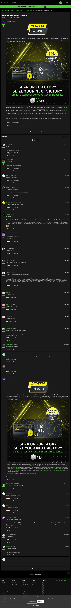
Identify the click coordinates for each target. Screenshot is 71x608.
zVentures (34, 588)
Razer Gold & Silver (29, 10)
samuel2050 (9, 144)
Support (23, 580)
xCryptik (8, 21)
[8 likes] (12, 207)
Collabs (13, 591)
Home (2, 10)
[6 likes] (12, 241)
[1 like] (11, 321)
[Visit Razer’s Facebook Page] (43, 583)
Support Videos (25, 593)
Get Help (23, 582)
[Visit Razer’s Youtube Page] (43, 591)
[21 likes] (12, 153)
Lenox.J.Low (9, 316)
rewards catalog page (57, 470)
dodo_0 (7, 260)
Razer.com (63, 110)
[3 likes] (12, 498)
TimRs (7, 304)
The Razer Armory (19, 10)
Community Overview (9, 10)
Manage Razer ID (25, 591)
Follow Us (44, 580)
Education (4, 593)
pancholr (8, 187)
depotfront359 (9, 505)
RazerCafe (4, 584)
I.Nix (7, 248)
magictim (8, 272)
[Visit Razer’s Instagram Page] (43, 585)
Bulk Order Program (5, 591)
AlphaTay (8, 214)
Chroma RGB (14, 584)
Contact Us (34, 591)
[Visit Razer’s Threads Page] (43, 587)
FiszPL (7, 159)
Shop (3, 580)
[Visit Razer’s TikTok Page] (43, 593)
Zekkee (7, 534)
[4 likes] (12, 253)
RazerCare (24, 588)
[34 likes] (12, 122)
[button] (1, 3)
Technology (14, 582)
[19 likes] (12, 168)
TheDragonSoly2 (10, 483)
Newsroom (34, 586)
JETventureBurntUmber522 (12, 202)
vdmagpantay (9, 493)
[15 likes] (12, 195)
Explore (13, 580)
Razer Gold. (50, 113)
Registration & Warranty (26, 584)
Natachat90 (8, 517)
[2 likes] (11, 226)
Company (34, 580)
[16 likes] (12, 180)
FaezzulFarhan (9, 328)
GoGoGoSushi (9, 378)
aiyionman (8, 366)
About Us (34, 582)
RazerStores (4, 582)
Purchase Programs (5, 588)
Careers (33, 584)
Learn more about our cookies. (59, 598)
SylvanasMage (9, 344)
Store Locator (4, 586)
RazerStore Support (25, 586)
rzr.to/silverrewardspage (20, 114)
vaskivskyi (8, 175)
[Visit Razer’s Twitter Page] (43, 589)
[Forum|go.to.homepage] (10, 2)
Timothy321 (9, 292)
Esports (13, 588)
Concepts (13, 586)
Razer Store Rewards (19, 112)
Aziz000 (8, 559)
